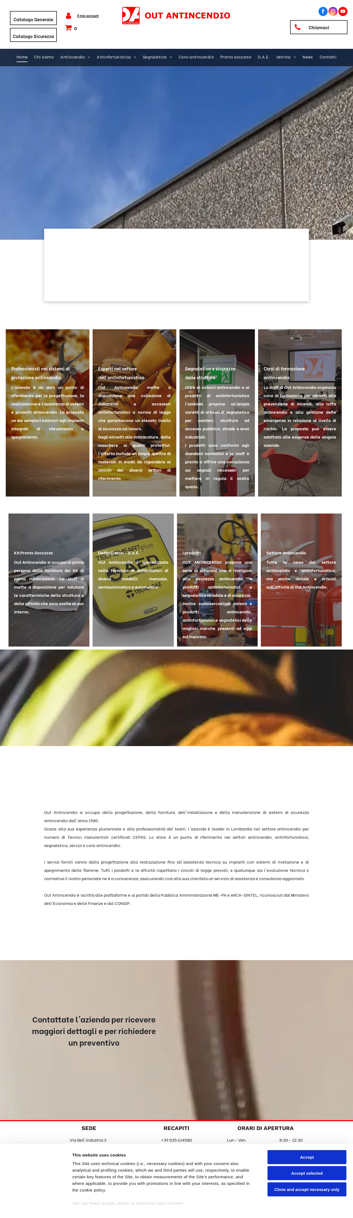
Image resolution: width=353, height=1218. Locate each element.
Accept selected (307, 1149)
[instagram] (333, 12)
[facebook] (323, 12)
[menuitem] (22, 57)
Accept (307, 1133)
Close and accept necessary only (306, 1165)
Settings (280, 1207)
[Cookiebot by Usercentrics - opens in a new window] (36, 1207)
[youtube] (342, 12)
